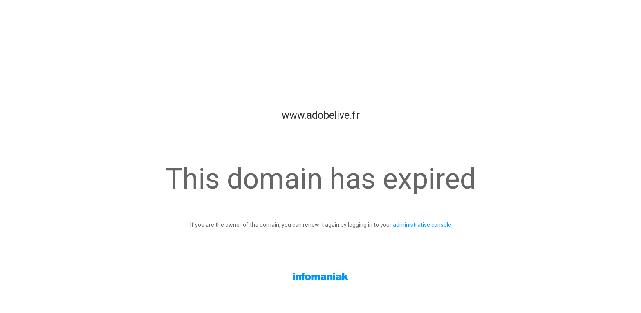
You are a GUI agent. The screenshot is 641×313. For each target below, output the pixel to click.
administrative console (422, 225)
